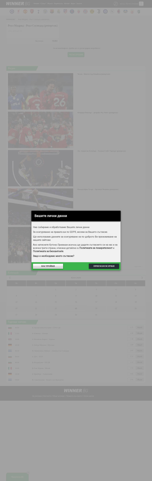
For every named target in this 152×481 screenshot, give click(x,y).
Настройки (48, 266)
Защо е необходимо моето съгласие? (53, 256)
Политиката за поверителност (95, 248)
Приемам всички (104, 266)
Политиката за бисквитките (48, 251)
